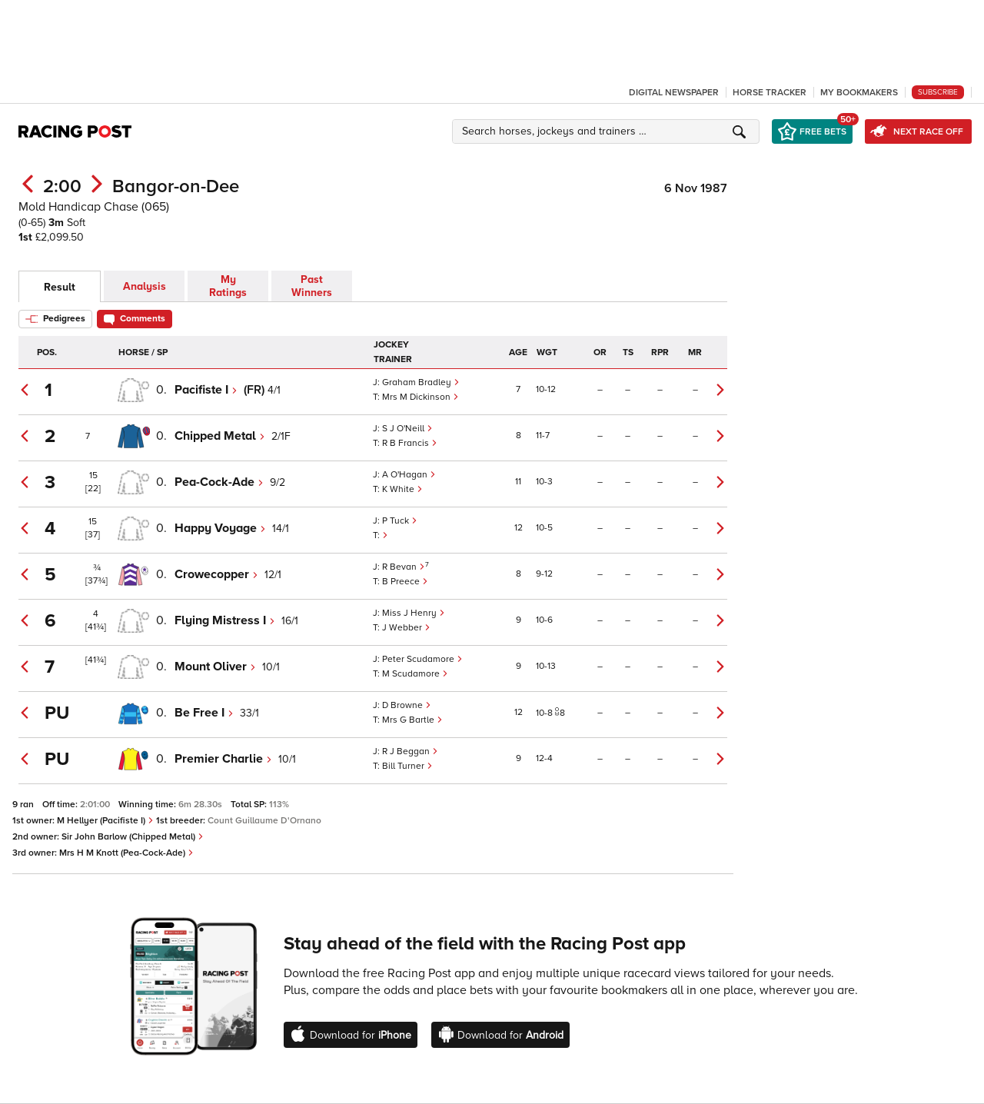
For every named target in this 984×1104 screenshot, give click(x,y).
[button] (608, 131)
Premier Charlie (223, 758)
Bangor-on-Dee (175, 186)
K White (402, 489)
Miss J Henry (413, 613)
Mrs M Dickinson (420, 397)
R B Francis (409, 443)
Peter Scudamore (422, 659)
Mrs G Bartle (412, 720)
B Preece (405, 581)
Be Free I (204, 712)
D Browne (406, 705)
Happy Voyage (220, 528)
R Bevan (403, 567)
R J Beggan (410, 751)
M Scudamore (415, 674)
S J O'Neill (407, 428)
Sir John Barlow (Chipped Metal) (133, 837)
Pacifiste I (206, 389)
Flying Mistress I (225, 620)
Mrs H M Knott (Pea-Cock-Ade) (126, 853)
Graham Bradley (421, 382)
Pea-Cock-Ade (219, 482)
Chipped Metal (220, 436)
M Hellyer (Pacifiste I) (105, 820)
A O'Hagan (409, 475)
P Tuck (399, 521)
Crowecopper (216, 574)
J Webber (406, 627)
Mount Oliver (215, 666)
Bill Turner (407, 766)
